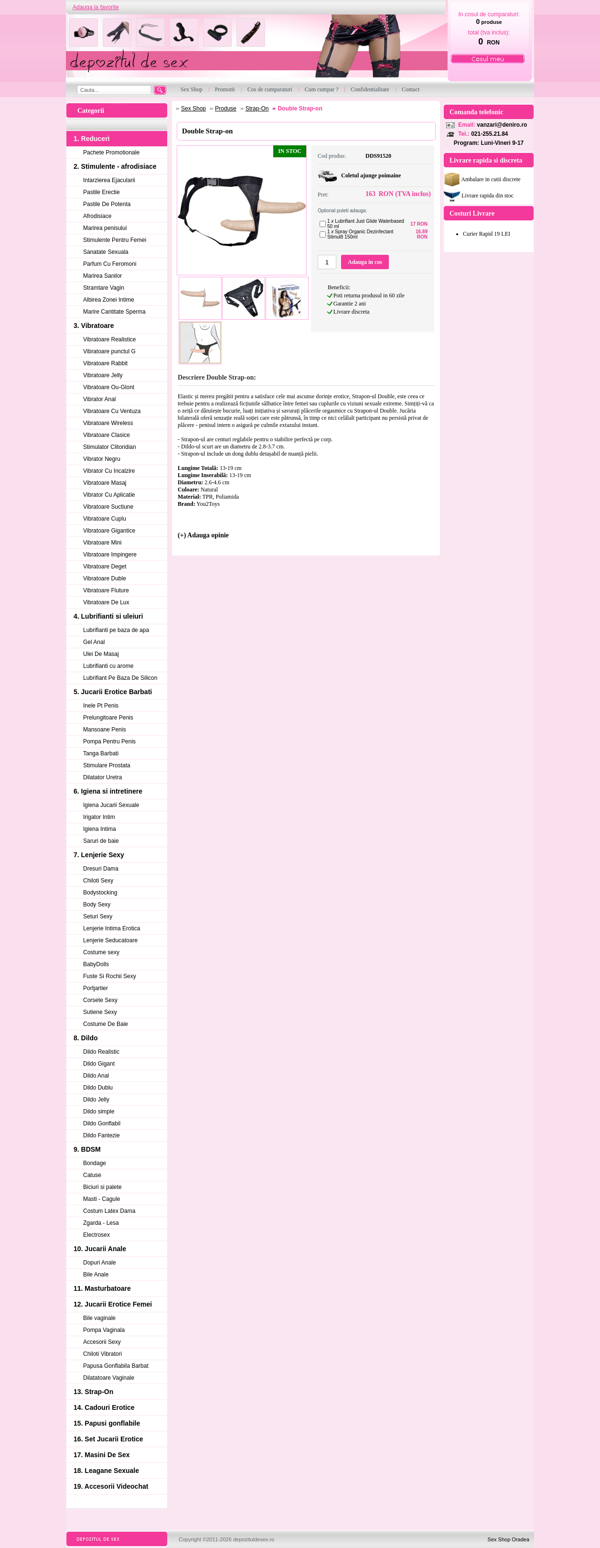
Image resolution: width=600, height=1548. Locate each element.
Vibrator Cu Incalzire (109, 471)
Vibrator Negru (101, 459)
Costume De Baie (105, 1024)
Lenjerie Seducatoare (110, 940)
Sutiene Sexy (100, 1012)
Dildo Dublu (98, 1087)
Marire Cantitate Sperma (114, 311)
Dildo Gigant (99, 1063)
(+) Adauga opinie (203, 535)
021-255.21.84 (489, 134)
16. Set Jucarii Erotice (108, 1439)
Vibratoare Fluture (106, 590)
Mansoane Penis (104, 729)
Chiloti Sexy (98, 880)
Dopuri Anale (99, 1262)
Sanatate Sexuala (106, 252)
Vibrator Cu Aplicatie (109, 494)
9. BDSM (87, 1149)
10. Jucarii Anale (100, 1249)
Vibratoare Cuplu (104, 518)
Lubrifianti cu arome (108, 666)
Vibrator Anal (99, 399)
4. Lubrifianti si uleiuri (108, 616)
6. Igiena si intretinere (108, 791)
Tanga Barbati (100, 753)
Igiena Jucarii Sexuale (111, 805)
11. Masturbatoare (102, 1288)
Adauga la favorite (96, 7)
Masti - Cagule (101, 1199)
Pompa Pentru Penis (109, 741)
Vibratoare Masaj (105, 483)
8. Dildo (86, 1038)
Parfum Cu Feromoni (109, 264)
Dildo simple (98, 1111)
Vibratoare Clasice (106, 435)
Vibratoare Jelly (103, 375)
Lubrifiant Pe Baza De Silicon (120, 678)
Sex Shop (193, 108)
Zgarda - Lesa (101, 1223)
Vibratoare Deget (105, 566)
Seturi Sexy (97, 916)
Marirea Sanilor (102, 276)
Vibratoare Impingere (110, 554)
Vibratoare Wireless (108, 423)
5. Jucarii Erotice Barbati (113, 692)
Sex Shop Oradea (508, 1539)
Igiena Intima (99, 829)
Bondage (94, 1163)
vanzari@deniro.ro (502, 124)
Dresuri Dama (100, 868)
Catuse (92, 1175)
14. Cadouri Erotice (104, 1407)
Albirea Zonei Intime (108, 299)
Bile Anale (95, 1274)
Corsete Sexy (100, 1000)
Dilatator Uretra (102, 777)
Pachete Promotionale (111, 152)
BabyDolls (96, 964)
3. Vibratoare (94, 325)
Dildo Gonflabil (101, 1123)
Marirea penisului (105, 228)
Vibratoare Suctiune (108, 506)
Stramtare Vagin (103, 287)
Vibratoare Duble (104, 578)
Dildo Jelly (96, 1099)
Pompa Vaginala (104, 1330)
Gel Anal (94, 642)
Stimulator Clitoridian (109, 447)
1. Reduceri (91, 138)
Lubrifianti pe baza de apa (116, 630)
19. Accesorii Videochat (111, 1486)
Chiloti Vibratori (102, 1354)
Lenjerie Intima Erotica (111, 928)
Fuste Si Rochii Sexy (109, 976)
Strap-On (257, 108)
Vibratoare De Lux (106, 602)
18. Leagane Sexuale (106, 1470)
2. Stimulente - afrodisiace (115, 166)
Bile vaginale (99, 1318)
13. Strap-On (93, 1391)
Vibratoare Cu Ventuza (112, 411)
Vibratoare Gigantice (109, 530)
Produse (225, 108)
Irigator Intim (99, 817)
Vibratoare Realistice (109, 339)
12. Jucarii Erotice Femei (113, 1304)
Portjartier (95, 988)
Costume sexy (101, 952)
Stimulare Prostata (106, 765)
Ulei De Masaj (101, 654)
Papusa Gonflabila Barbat (116, 1366)
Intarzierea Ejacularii (109, 180)
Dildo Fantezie (101, 1135)
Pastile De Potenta (106, 204)
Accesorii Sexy (102, 1342)
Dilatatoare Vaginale (108, 1377)
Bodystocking (100, 892)
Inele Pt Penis (100, 705)
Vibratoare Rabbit (105, 363)
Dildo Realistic (101, 1051)
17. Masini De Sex (102, 1455)
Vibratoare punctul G (109, 351)
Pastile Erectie (101, 192)
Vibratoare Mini (102, 542)
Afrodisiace (97, 216)
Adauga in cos (365, 262)
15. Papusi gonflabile (107, 1423)
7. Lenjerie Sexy (99, 855)
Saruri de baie (101, 841)
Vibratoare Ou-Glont (108, 387)
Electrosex (96, 1235)
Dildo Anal (96, 1075)
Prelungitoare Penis (108, 717)
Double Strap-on (300, 108)
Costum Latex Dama (109, 1211)
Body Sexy (96, 904)
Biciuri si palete (102, 1187)
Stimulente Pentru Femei (114, 240)
